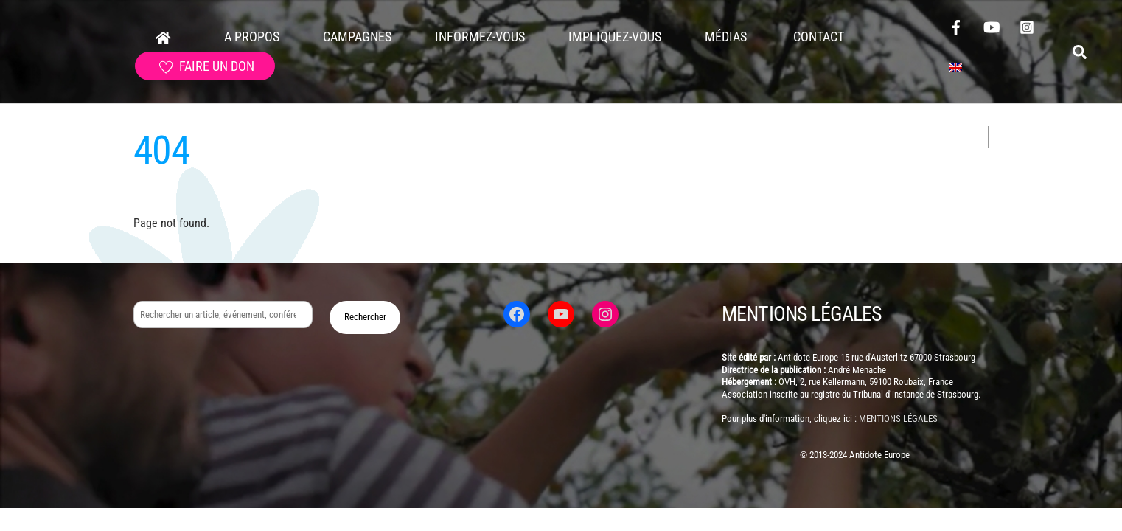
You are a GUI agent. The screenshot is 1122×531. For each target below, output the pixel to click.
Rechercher (365, 316)
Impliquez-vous (614, 36)
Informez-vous (480, 36)
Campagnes (357, 36)
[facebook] (956, 25)
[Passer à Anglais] (955, 69)
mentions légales (898, 418)
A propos (251, 36)
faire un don (206, 66)
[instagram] (1027, 25)
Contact (817, 36)
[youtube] (991, 25)
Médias (726, 36)
